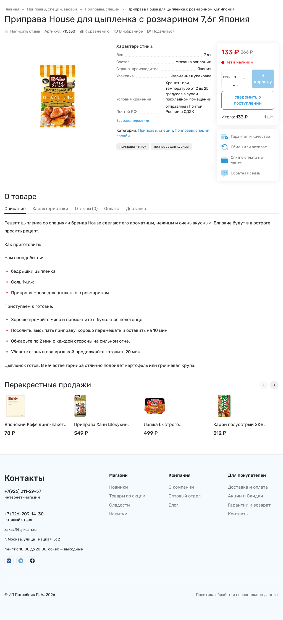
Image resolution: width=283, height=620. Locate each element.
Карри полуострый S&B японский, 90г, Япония (238, 425)
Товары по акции (127, 496)
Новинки (118, 487)
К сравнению (95, 32)
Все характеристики (132, 121)
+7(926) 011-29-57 (22, 491)
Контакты (238, 513)
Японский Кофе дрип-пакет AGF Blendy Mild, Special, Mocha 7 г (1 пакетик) (34, 425)
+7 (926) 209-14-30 (24, 513)
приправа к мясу (132, 147)
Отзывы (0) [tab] (86, 208)
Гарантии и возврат (249, 505)
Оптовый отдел (185, 496)
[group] (57, 96)
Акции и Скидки (245, 496)
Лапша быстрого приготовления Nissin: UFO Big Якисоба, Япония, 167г (176, 425)
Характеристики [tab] (50, 208)
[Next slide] (274, 385)
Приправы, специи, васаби (52, 9)
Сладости (119, 505)
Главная (11, 9)
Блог (173, 505)
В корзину (263, 78)
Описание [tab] (15, 208)
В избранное (128, 32)
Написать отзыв (22, 32)
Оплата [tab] (111, 208)
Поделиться (161, 32)
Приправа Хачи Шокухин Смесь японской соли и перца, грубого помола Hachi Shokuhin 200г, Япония (106, 425)
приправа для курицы (171, 147)
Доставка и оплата (248, 487)
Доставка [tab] (136, 208)
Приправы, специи (102, 9)
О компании (181, 487)
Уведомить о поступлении (248, 100)
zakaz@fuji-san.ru (20, 529)
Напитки (118, 513)
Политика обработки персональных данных (237, 594)
